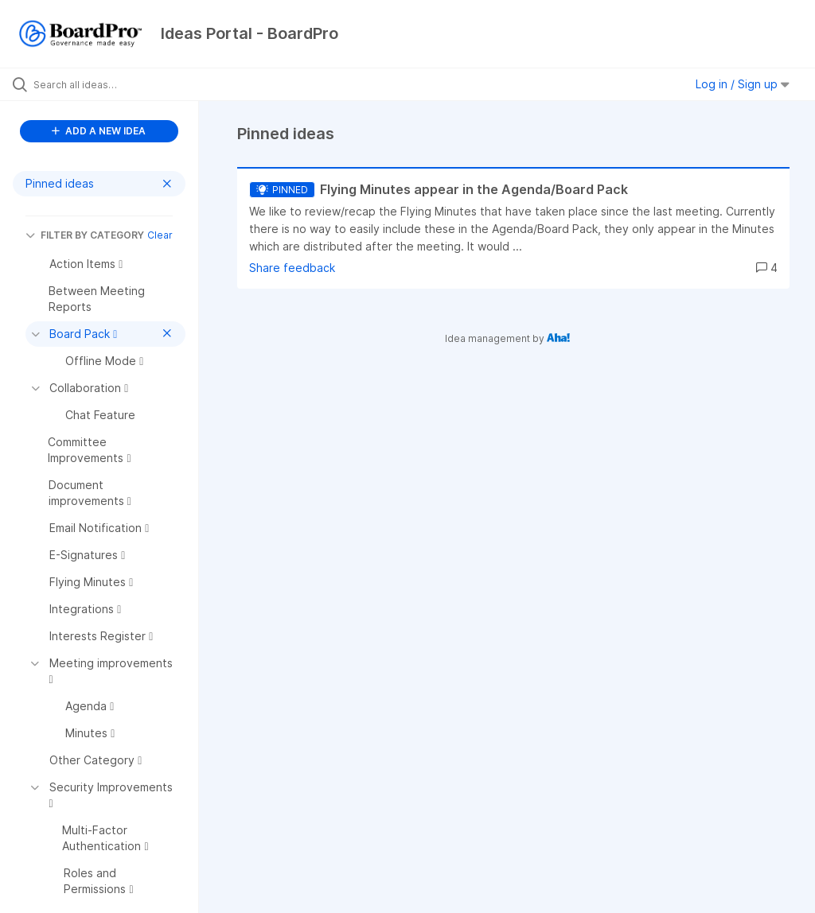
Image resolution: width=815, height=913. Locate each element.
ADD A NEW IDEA (99, 131)
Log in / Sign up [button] (743, 84)
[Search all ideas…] (107, 84)
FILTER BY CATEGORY (84, 235)
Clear (160, 235)
